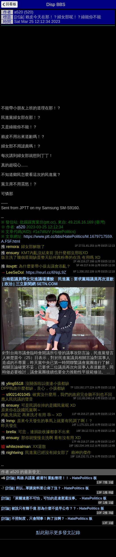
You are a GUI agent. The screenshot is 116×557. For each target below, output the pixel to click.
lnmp (10, 421)
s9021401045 (18, 394)
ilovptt (11, 266)
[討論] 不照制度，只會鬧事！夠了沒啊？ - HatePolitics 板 (46, 518)
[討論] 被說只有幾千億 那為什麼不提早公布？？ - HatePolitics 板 (52, 508)
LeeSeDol (15, 272)
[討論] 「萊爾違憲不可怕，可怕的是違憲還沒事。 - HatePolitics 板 (53, 498)
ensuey (12, 253)
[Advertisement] (58, 61)
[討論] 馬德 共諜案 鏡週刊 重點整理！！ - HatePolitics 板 (51, 478)
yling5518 (14, 383)
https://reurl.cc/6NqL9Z (46, 272)
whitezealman (18, 446)
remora (12, 246)
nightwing (14, 452)
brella (11, 432)
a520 (18, 12)
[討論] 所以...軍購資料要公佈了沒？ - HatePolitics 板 (47, 488)
